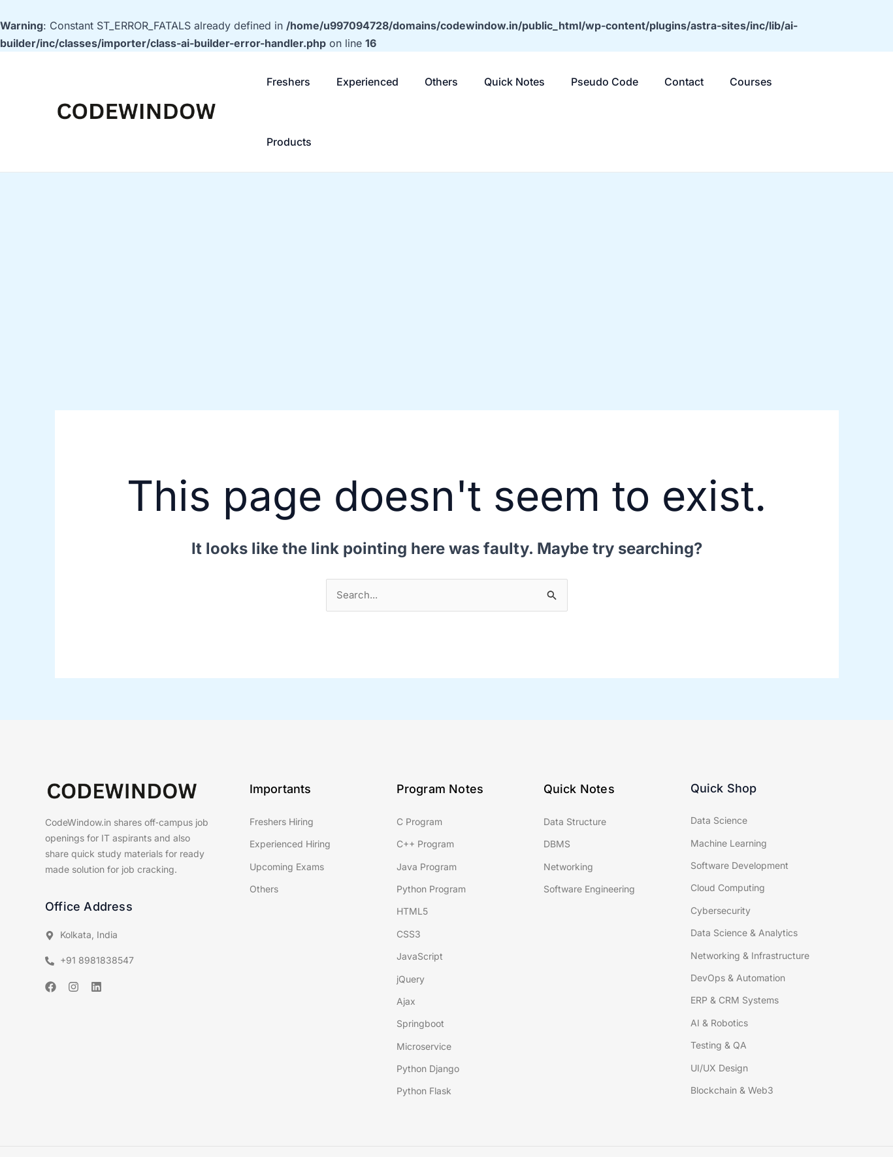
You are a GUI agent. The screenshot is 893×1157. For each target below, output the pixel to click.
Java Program (427, 807)
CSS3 (409, 874)
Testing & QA (718, 986)
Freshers (291, 81)
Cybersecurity (720, 851)
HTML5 (412, 852)
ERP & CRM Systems (734, 941)
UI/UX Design (719, 1008)
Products (759, 81)
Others (425, 81)
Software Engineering (589, 830)
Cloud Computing (727, 829)
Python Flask (424, 1032)
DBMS (557, 785)
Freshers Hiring (282, 762)
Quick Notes (489, 81)
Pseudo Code (570, 81)
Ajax (406, 942)
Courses (698, 81)
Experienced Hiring (290, 785)
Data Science (718, 761)
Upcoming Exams (287, 807)
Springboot (420, 965)
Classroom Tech (474, 1126)
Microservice (424, 987)
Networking (568, 807)
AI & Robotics (719, 963)
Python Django (428, 1010)
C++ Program (425, 785)
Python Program (431, 830)
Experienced (361, 81)
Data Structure (575, 762)
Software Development (739, 806)
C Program (419, 762)
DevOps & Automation (737, 919)
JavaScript (420, 897)
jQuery (411, 919)
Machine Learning (728, 784)
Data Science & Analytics (744, 874)
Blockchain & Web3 (731, 1031)
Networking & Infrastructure (749, 896)
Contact (640, 81)
